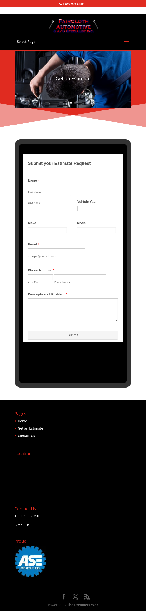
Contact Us (26, 435)
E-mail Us (22, 525)
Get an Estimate (30, 428)
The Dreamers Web (82, 604)
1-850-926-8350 (27, 516)
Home (22, 421)
